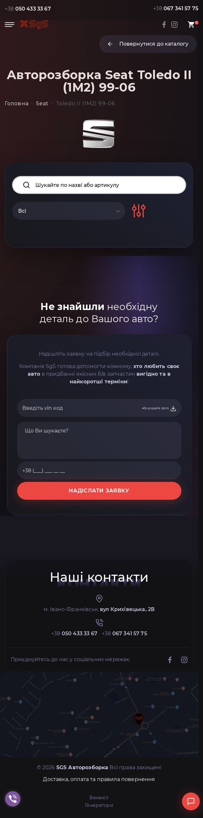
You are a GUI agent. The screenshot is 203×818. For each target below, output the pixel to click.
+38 (28, 9)
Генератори (99, 805)
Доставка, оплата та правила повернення (99, 779)
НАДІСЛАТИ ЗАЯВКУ (99, 491)
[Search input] (99, 185)
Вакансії (98, 797)
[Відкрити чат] (191, 801)
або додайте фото (159, 408)
